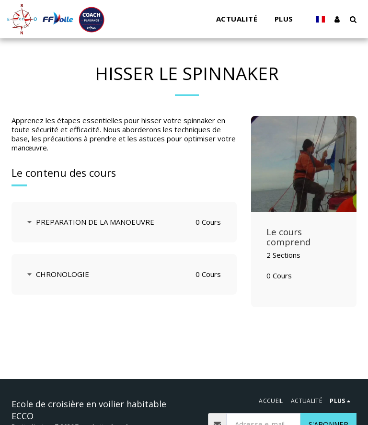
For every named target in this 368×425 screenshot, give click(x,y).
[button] (352, 19)
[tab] (124, 222)
